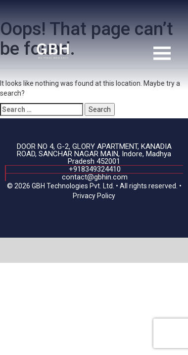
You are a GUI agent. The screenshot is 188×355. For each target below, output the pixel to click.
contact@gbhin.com (95, 177)
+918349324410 (95, 169)
